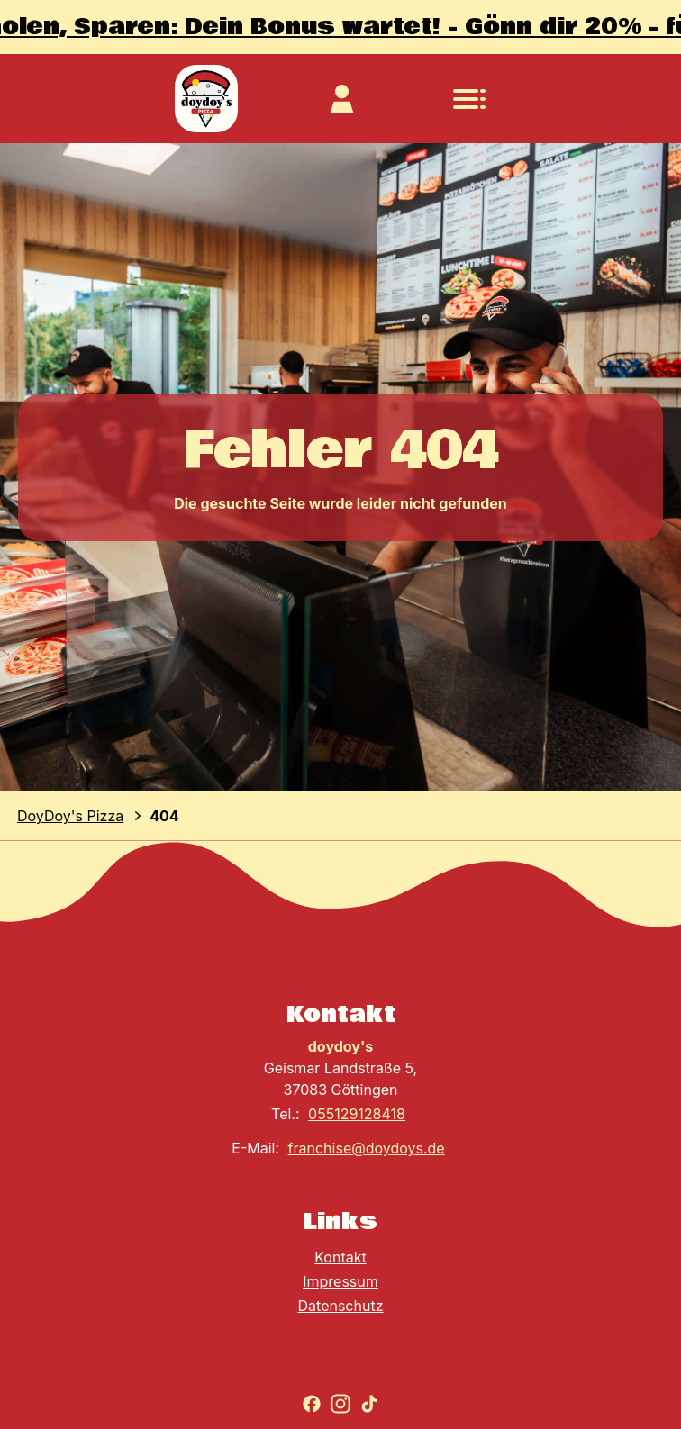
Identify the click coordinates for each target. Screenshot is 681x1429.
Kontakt (340, 1257)
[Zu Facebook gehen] (311, 1403)
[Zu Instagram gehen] (340, 1403)
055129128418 (356, 1114)
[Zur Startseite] (206, 98)
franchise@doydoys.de (366, 1148)
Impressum (340, 1281)
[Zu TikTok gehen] (369, 1403)
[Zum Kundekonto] (341, 99)
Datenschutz (341, 1306)
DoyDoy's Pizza (70, 816)
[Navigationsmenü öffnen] (469, 99)
